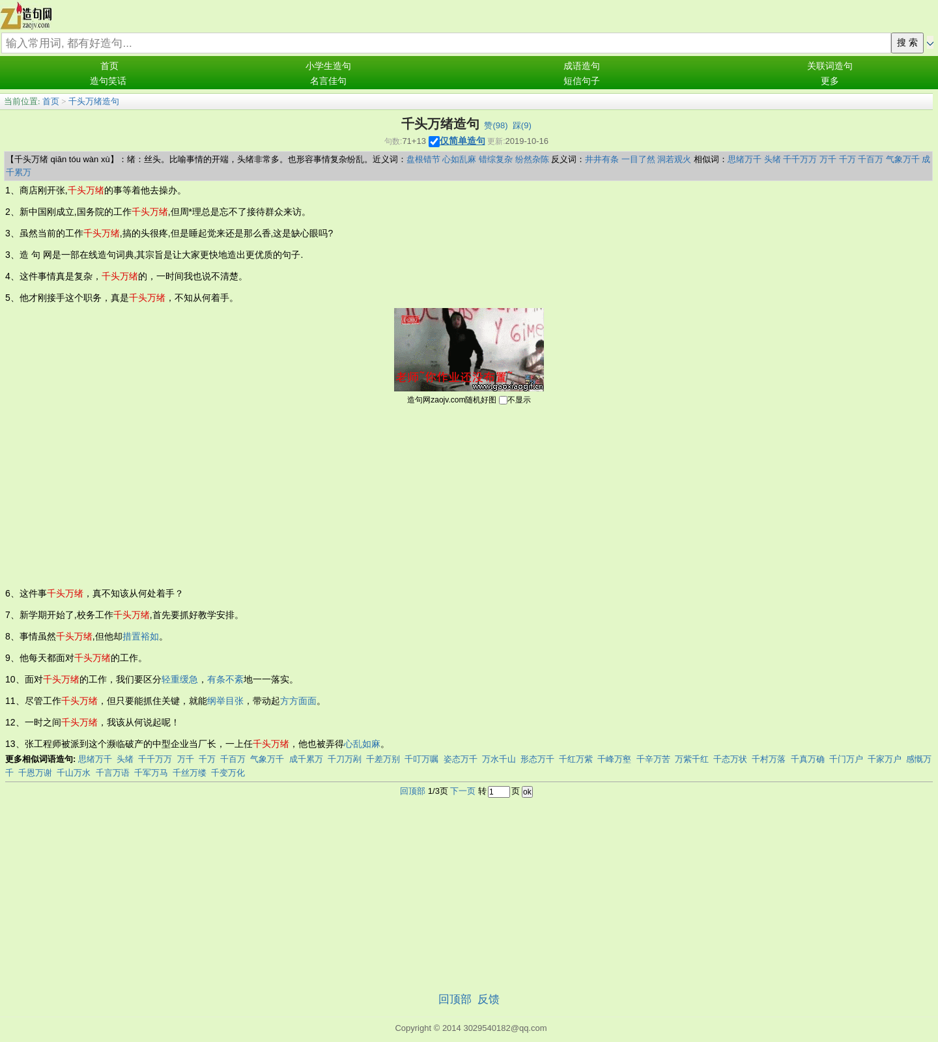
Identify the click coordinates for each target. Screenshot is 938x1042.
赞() (495, 125)
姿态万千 (460, 759)
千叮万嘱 (421, 759)
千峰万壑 (614, 759)
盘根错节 (423, 159)
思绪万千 (744, 159)
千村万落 (769, 759)
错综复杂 (496, 159)
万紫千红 (692, 759)
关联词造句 (830, 66)
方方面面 (298, 701)
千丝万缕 (189, 773)
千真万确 (808, 759)
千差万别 (383, 759)
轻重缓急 (180, 679)
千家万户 (885, 759)
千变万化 (228, 773)
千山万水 (74, 773)
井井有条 (602, 159)
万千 (827, 159)
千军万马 (151, 773)
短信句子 (581, 81)
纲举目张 (225, 701)
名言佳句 (328, 81)
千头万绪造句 (93, 101)
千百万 (870, 159)
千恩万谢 (35, 773)
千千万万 (800, 159)
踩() (522, 125)
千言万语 (113, 773)
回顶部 (412, 791)
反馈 (488, 999)
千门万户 (846, 759)
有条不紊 (225, 679)
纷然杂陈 (532, 159)
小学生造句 (328, 66)
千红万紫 (576, 759)
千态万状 (730, 759)
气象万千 (903, 159)
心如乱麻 (459, 159)
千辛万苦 (653, 759)
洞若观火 (674, 159)
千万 (847, 159)
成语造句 (581, 66)
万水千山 (499, 759)
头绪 (772, 159)
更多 (830, 81)
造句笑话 (108, 81)
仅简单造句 (462, 140)
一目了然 (638, 159)
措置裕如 (140, 636)
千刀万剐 (345, 759)
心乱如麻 (362, 744)
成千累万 (306, 759)
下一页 (463, 791)
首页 (109, 66)
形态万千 (537, 759)
